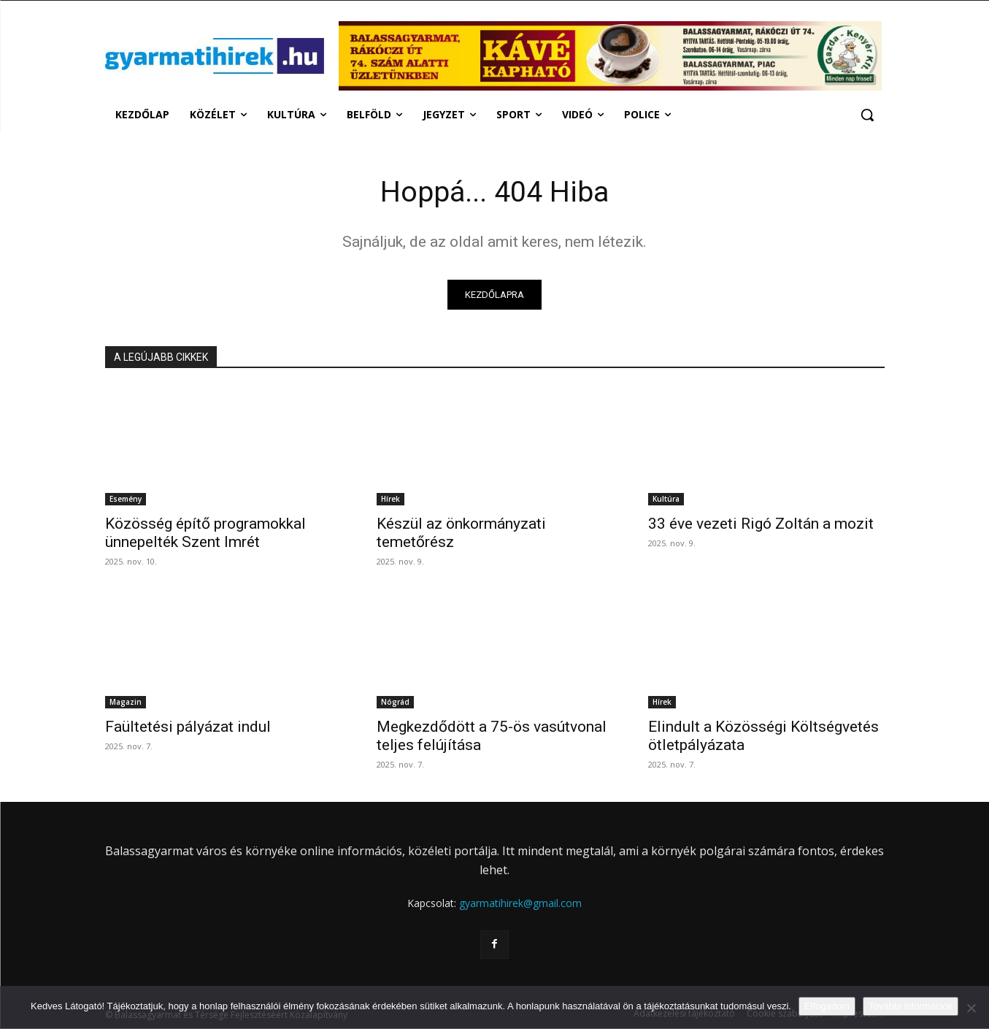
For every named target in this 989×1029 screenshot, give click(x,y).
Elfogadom (827, 1006)
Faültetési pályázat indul (188, 728)
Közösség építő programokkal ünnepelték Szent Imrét (205, 534)
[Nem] (970, 1008)
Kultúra (666, 500)
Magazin (125, 703)
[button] (867, 114)
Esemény (125, 500)
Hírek (390, 500)
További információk (911, 1006)
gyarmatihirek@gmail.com (520, 904)
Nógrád (395, 703)
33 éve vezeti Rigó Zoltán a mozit (761, 525)
